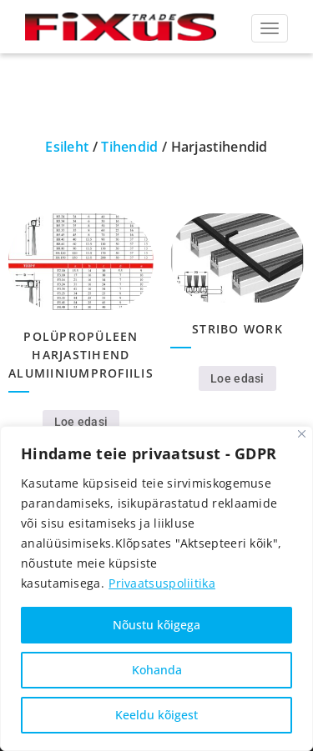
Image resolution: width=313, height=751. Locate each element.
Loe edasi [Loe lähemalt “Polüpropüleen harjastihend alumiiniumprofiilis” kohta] (81, 421)
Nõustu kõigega (156, 625)
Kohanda (157, 670)
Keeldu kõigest (156, 715)
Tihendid (129, 147)
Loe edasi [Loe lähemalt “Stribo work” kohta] (237, 378)
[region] (156, 588)
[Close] (301, 434)
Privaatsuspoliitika (162, 583)
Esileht (66, 147)
